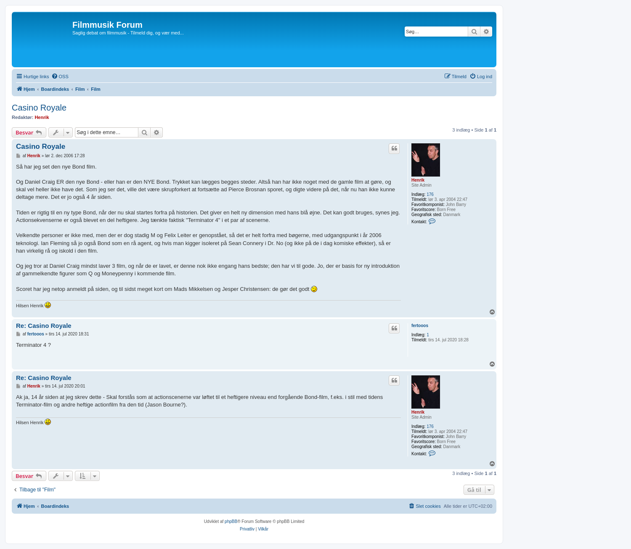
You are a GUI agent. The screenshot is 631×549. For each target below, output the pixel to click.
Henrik (41, 117)
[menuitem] (60, 76)
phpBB (231, 521)
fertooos (419, 325)
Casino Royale (39, 107)
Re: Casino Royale (44, 325)
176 (430, 194)
